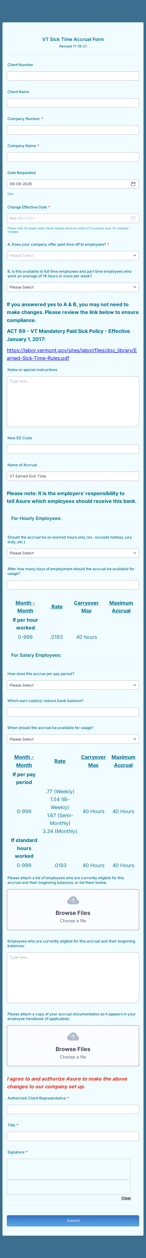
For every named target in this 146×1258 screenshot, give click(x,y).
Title (12, 1125)
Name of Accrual (22, 465)
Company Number (25, 118)
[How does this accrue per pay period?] (73, 685)
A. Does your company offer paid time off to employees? (58, 244)
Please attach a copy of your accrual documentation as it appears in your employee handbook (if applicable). (71, 1016)
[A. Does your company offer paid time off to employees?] (73, 255)
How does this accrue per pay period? (40, 673)
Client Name (18, 91)
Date (10, 193)
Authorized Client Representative (38, 1098)
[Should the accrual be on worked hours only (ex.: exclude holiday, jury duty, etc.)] (73, 553)
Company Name (23, 145)
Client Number (20, 64)
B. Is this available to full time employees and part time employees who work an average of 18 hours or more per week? (69, 273)
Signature (17, 1152)
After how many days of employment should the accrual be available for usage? (71, 571)
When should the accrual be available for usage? (50, 727)
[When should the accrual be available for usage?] (73, 739)
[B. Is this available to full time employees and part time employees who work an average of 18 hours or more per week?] (73, 287)
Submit (73, 1220)
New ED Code (19, 438)
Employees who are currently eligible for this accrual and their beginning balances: (71, 943)
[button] (133, 184)
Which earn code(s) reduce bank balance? (45, 700)
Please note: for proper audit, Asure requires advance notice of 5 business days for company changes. (68, 229)
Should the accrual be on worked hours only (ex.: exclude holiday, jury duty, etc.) (69, 539)
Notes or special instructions (32, 369)
